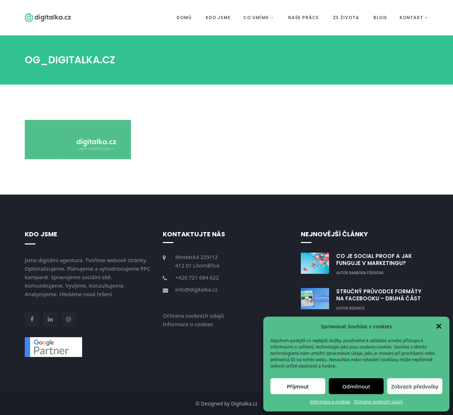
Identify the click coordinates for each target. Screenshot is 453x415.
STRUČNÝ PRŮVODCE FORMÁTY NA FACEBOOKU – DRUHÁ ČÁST (379, 295)
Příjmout (298, 386)
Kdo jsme (218, 18)
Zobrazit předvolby (414, 386)
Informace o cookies (330, 402)
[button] (438, 326)
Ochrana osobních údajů (378, 402)
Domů (184, 18)
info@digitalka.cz (196, 289)
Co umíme (258, 18)
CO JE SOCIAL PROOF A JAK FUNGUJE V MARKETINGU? (374, 260)
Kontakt (414, 18)
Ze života (346, 18)
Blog (380, 18)
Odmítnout (356, 386)
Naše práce (303, 18)
